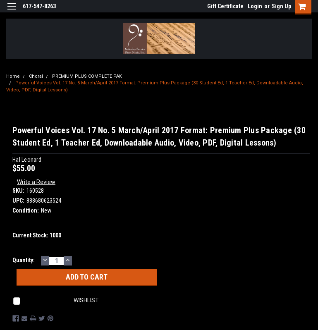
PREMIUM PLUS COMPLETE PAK (87, 76)
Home (13, 76)
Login (255, 6)
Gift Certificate (225, 6)
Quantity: (23, 260)
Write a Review (36, 182)
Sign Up (281, 6)
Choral (36, 76)
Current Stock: (36, 235)
